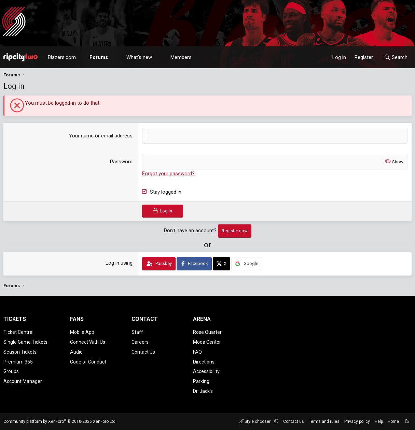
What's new (139, 57)
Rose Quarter (207, 332)
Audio (76, 352)
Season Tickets (20, 352)
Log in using (119, 263)
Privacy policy (357, 421)
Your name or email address (101, 136)
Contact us (293, 421)
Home (393, 421)
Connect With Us (87, 342)
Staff (137, 332)
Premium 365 (18, 362)
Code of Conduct (88, 362)
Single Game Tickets (25, 342)
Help (379, 421)
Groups (11, 371)
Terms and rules (324, 421)
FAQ (197, 352)
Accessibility (206, 371)
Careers (140, 342)
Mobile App (82, 332)
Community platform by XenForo (59, 421)
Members (181, 57)
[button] (114, 57)
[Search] (396, 57)
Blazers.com (62, 57)
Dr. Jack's (203, 391)
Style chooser (255, 421)
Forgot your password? (168, 173)
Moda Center (207, 342)
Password (121, 162)
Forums (98, 57)
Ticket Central (18, 332)
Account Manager (22, 381)
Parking (201, 381)
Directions (204, 362)
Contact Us (143, 352)
